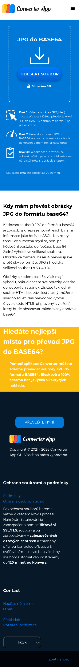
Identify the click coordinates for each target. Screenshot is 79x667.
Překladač (11, 620)
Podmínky (12, 496)
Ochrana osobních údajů (23, 501)
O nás (8, 609)
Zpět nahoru (59, 659)
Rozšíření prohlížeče (20, 625)
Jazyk (22, 642)
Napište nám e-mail (19, 604)
